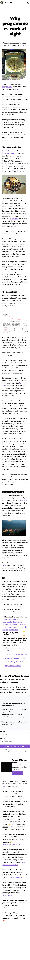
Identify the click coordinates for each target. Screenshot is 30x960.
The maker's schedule (11, 147)
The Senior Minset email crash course (13, 704)
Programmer (7, 627)
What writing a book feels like (16, 662)
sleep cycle (23, 500)
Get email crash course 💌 (14, 746)
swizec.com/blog (8, 895)
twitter (5, 786)
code (17, 89)
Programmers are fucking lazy (16, 654)
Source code (13, 630)
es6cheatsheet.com (9, 908)
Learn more (17, 773)
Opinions (5, 625)
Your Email (2, 738)
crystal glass (14, 219)
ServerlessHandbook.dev (11, 845)
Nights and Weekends (13, 666)
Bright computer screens (13, 492)
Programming (18, 627)
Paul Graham (6, 151)
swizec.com (8, 2)
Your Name (2, 731)
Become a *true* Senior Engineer (14, 676)
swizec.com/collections (18, 877)
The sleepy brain (9, 292)
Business (7, 620)
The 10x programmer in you (15, 658)
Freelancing (17, 622)
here (23, 46)
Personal (23, 625)
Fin (3, 578)
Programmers (7, 87)
